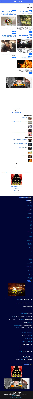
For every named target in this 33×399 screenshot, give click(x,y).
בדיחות (22, 312)
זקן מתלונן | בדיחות (24, 117)
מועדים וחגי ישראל (30, 56)
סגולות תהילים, (24, 360)
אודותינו (10, 397)
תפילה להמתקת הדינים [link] (17, 325)
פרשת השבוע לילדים (29, 254)
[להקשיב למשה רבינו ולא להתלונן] (30, 148)
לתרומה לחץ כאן (14, 395)
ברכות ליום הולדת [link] (18, 327)
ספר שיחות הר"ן (30, 244)
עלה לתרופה (30, 247)
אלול (31, 206)
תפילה (31, 271)
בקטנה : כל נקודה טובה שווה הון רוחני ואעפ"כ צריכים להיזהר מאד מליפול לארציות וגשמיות (8, 13)
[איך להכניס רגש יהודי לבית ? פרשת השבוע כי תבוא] (24, 20)
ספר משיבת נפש (22, 319)
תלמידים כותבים (30, 270)
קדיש (31, 255)
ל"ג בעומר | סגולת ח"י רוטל (29, 335)
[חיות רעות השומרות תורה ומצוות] (30, 152)
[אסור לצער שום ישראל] (30, 156)
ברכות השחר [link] (17, 303)
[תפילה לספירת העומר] (24, 64)
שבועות (31, 262)
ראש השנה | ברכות (29, 341)
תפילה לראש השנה (25, 342)
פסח (31, 251)
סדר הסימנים (30, 342)
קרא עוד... (14, 31)
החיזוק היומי (30, 214)
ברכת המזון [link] (30, 300)
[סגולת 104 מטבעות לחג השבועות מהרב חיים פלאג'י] (30, 144)
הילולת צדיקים (30, 216)
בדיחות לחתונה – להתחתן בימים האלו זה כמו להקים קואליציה (19, 121)
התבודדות (30, 220)
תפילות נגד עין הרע (29, 277)
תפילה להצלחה (30, 273)
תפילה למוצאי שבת (29, 354)
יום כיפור (31, 228)
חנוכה (31, 225)
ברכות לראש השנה (29, 210)
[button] (16, 186)
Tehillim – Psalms (29, 205)
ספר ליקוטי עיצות (30, 239)
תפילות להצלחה (19, 362)
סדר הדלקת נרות (24, 332)
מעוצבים (23, 341)
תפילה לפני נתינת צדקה (5, 172)
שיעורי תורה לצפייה (29, 263)
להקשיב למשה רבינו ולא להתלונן (23, 147)
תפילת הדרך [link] (30, 302)
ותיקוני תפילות (21, 360)
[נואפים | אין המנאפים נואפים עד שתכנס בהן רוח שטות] (30, 140)
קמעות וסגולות (30, 258)
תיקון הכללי (30, 267)
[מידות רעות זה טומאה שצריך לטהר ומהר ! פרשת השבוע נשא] (8, 46)
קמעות (21, 359)
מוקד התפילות (20, 397)
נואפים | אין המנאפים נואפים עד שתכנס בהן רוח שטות (20, 139)
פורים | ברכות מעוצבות (29, 338)
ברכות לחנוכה (30, 332)
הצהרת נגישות (16, 396)
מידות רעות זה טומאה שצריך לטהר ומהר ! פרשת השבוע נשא (9, 36)
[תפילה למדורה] (30, 160)
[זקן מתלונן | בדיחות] (30, 118)
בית (31, 4)
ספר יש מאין (30, 236)
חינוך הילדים (13, 316)
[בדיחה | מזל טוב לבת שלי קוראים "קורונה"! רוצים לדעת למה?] (30, 134)
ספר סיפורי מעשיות (29, 243)
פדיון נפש (31, 248)
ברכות (31, 209)
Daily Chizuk (30, 202)
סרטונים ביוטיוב (26, 323)
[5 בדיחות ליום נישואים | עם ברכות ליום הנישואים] (30, 126)
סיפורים (31, 233)
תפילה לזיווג (30, 274)
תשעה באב (30, 278)
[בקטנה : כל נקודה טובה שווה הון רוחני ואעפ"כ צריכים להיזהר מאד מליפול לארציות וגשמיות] (8, 21)
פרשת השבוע (30, 34)
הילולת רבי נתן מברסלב (29, 217)
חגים (31, 221)
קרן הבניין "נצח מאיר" (16, 112)
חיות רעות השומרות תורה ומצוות (23, 151)
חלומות (31, 224)
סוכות (31, 232)
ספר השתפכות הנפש (29, 235)
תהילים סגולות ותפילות (29, 266)
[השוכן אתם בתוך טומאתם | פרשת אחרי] (24, 43)
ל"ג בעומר (30, 229)
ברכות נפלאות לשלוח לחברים (23, 313)
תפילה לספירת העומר (27, 58)
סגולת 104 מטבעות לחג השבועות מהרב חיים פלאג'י (20, 143)
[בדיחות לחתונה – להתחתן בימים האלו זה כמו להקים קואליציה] (30, 122)
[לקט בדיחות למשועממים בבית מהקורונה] (30, 130)
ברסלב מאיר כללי (30, 213)
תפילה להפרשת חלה (20, 352)
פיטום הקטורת (20, 351)
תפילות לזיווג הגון (19, 299)
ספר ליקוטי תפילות (29, 240)
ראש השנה (30, 259)
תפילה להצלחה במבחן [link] (26, 357)
